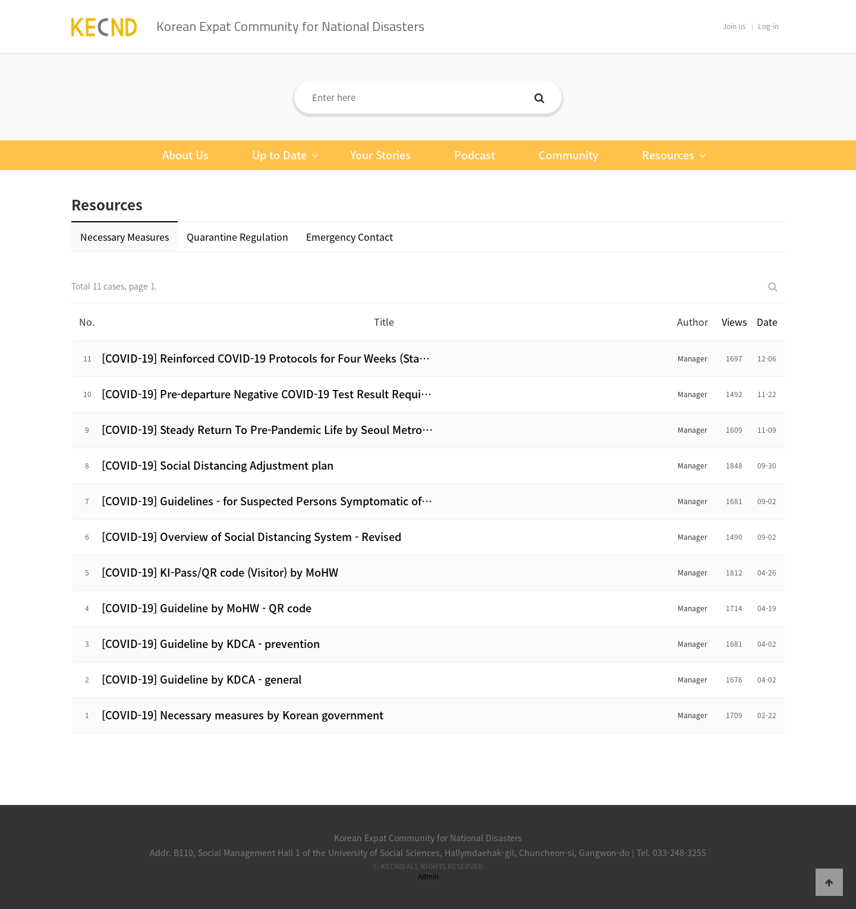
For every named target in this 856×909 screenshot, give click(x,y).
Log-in (768, 26)
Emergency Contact (349, 236)
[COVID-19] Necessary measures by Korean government (242, 715)
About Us (185, 155)
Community (569, 155)
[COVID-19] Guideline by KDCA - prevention (211, 644)
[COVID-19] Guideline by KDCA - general (201, 679)
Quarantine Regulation (237, 236)
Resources (674, 155)
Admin (428, 876)
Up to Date (285, 155)
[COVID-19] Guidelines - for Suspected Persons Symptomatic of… (267, 501)
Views (734, 321)
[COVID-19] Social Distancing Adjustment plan (217, 465)
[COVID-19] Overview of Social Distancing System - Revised (251, 537)
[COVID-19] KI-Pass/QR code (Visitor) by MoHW (220, 572)
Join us (734, 26)
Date (767, 321)
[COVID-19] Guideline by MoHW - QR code (206, 608)
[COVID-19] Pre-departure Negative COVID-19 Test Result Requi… (267, 394)
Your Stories (380, 155)
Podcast (474, 155)
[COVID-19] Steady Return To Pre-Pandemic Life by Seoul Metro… (267, 430)
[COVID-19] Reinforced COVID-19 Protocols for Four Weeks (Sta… (266, 358)
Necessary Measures (124, 236)
